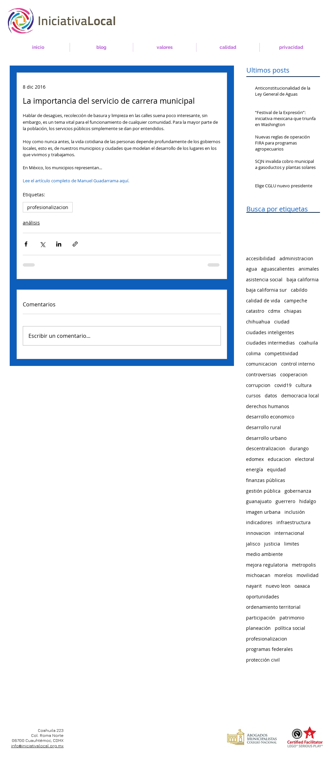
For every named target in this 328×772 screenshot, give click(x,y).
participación (260, 617)
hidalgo (307, 501)
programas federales (269, 649)
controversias (261, 374)
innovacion (258, 533)
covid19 (283, 385)
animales (309, 269)
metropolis (304, 565)
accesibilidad (260, 258)
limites (291, 544)
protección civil (263, 660)
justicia (272, 544)
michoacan (258, 575)
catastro (255, 311)
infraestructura (293, 522)
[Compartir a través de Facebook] (26, 244)
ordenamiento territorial (273, 607)
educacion (279, 459)
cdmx (274, 311)
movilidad (308, 575)
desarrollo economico (270, 416)
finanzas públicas (265, 480)
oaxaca (302, 586)
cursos (253, 395)
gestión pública (263, 491)
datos (271, 395)
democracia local (300, 395)
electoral (304, 459)
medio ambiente (264, 554)
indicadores (259, 522)
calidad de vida (263, 300)
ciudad (282, 321)
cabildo (299, 290)
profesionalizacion (47, 207)
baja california (302, 279)
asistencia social (264, 279)
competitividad (281, 353)
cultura (304, 385)
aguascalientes (278, 269)
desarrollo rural (263, 427)
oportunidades (262, 596)
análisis (31, 222)
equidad (276, 469)
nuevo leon (278, 586)
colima (253, 353)
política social (290, 628)
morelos (283, 575)
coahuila (308, 343)
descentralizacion (265, 448)
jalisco (253, 544)
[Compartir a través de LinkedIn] (59, 244)
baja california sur (266, 290)
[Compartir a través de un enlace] (75, 244)
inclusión (294, 512)
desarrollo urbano (266, 438)
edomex (255, 459)
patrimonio (291, 617)
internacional (289, 533)
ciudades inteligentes (270, 332)
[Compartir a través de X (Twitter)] (42, 244)
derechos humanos (267, 406)
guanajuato (258, 501)
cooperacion (294, 374)
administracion (296, 258)
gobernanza (297, 491)
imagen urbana (263, 512)
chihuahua (258, 321)
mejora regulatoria (267, 565)
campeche (295, 300)
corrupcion (258, 385)
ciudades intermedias (270, 343)
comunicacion (261, 364)
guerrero (285, 501)
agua (251, 269)
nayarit (254, 586)
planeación (258, 628)
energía (254, 469)
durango (299, 448)
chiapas (293, 311)
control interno (298, 364)
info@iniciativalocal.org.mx (37, 745)
